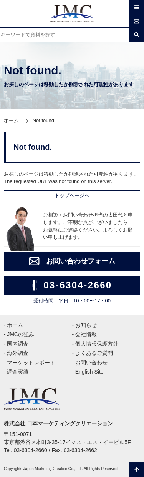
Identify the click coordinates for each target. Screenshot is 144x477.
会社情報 (86, 334)
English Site (89, 372)
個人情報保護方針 (96, 344)
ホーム (11, 120)
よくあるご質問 (94, 353)
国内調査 (17, 344)
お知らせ (86, 325)
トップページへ (72, 195)
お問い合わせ (91, 362)
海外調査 (17, 353)
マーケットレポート (31, 362)
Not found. (44, 120)
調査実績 (17, 372)
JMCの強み (20, 334)
